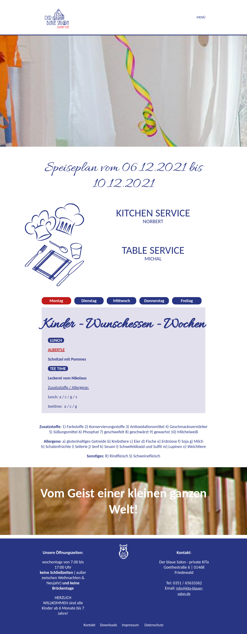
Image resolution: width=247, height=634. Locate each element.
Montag (56, 300)
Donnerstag (154, 300)
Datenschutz (153, 625)
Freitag (187, 300)
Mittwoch (121, 300)
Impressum (130, 625)
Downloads (108, 625)
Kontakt (89, 625)
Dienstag (88, 300)
